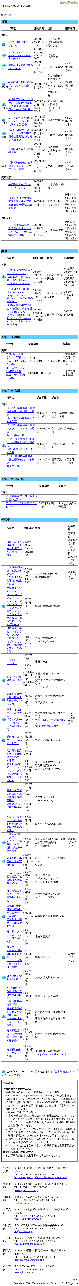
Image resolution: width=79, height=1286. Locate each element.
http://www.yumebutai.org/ (51, 1054)
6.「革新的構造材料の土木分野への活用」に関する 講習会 (20, 121)
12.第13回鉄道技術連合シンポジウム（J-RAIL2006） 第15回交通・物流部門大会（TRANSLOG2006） (20, 277)
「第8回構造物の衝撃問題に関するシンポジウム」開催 (20, 166)
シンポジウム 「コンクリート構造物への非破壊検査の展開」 (14, 824)
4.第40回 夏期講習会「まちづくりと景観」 (20, 85)
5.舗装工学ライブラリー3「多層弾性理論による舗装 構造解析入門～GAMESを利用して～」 (20, 106)
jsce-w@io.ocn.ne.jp (24, 1272)
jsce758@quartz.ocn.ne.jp (27, 1218)
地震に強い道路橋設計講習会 (14, 680)
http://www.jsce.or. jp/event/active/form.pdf (28, 1095)
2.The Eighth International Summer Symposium (19, 55)
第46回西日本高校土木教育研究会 (14, 861)
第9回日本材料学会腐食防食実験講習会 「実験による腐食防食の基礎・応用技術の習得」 (14, 916)
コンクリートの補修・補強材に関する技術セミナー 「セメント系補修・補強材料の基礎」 (14, 957)
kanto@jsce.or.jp (23, 1203)
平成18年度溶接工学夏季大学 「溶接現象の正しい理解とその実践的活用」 (14, 719)
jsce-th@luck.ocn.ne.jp (26, 1190)
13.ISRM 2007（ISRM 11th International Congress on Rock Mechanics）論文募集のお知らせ (20, 295)
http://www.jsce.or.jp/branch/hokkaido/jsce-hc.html (40, 1177)
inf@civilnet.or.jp (23, 1231)
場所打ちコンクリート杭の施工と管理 (14, 740)
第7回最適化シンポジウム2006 (14, 1052)
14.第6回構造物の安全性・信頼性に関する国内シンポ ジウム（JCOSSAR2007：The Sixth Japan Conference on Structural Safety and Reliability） (19, 315)
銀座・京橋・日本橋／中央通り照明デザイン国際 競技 (14, 548)
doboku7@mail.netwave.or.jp (29, 1259)
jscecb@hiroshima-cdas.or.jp (29, 1244)
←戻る (74, 1280)
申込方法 (6, 15)
